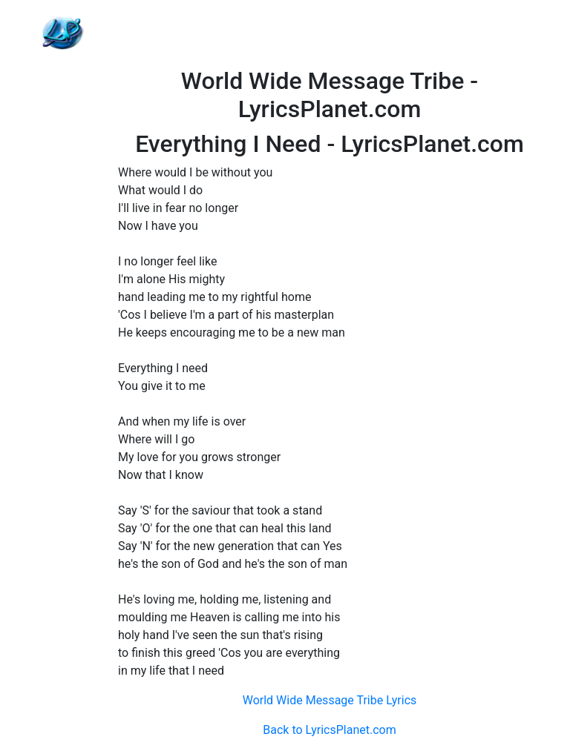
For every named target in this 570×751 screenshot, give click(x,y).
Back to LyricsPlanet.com (329, 730)
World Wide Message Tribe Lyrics (330, 700)
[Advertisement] (329, 33)
